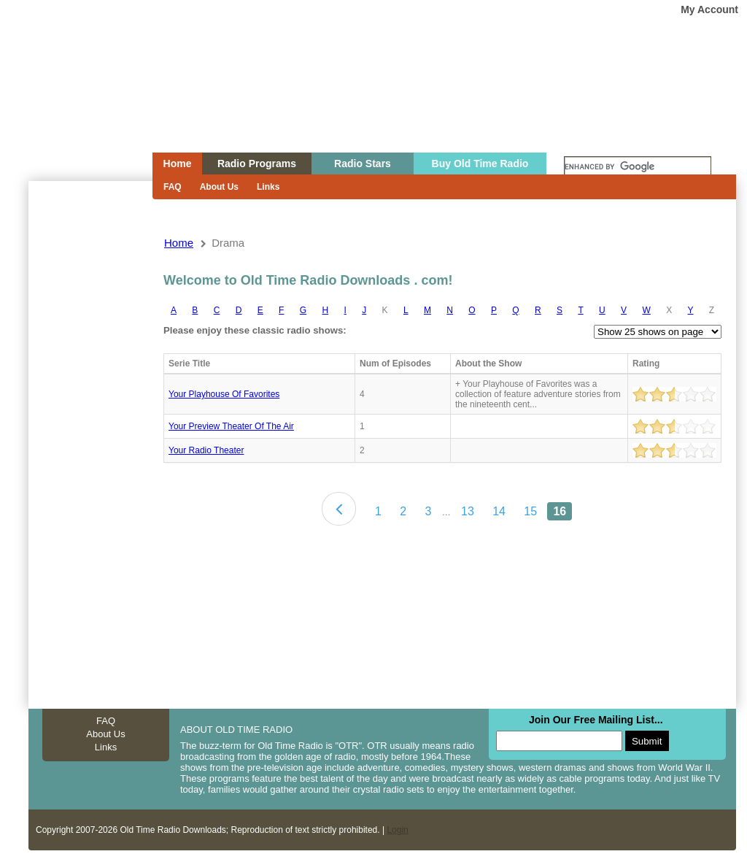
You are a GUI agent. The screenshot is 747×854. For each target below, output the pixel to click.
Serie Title (189, 363)
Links (268, 187)
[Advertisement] (89, 444)
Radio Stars (362, 163)
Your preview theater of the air (231, 426)
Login (397, 830)
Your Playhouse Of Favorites (224, 394)
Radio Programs (256, 163)
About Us (219, 187)
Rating (645, 363)
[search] (637, 167)
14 (499, 511)
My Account (709, 9)
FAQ (172, 187)
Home (80, 104)
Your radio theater (206, 450)
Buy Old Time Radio (480, 163)
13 (467, 511)
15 (530, 511)
